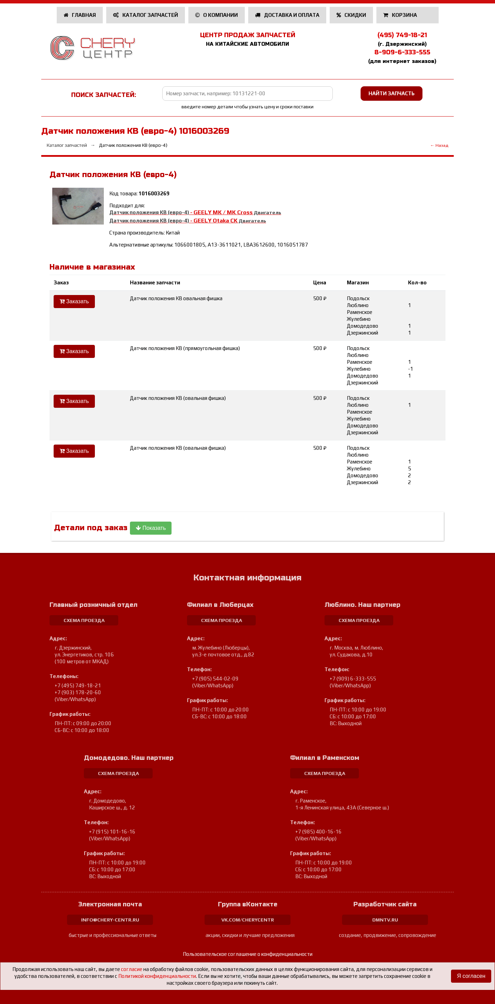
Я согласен (471, 976)
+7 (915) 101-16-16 (112, 831)
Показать (151, 528)
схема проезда (84, 620)
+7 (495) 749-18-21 (78, 685)
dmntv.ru (385, 920)
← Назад (439, 145)
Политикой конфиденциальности (157, 976)
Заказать (74, 301)
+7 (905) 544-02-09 (215, 678)
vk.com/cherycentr (247, 920)
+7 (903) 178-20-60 (78, 692)
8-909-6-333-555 (402, 52)
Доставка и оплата (287, 15)
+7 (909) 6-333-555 (353, 678)
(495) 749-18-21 (402, 35)
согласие (131, 969)
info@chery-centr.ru (110, 920)
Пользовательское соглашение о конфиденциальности (247, 954)
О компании (216, 15)
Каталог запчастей (145, 15)
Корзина (400, 15)
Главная (80, 15)
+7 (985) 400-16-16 (318, 831)
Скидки (351, 15)
